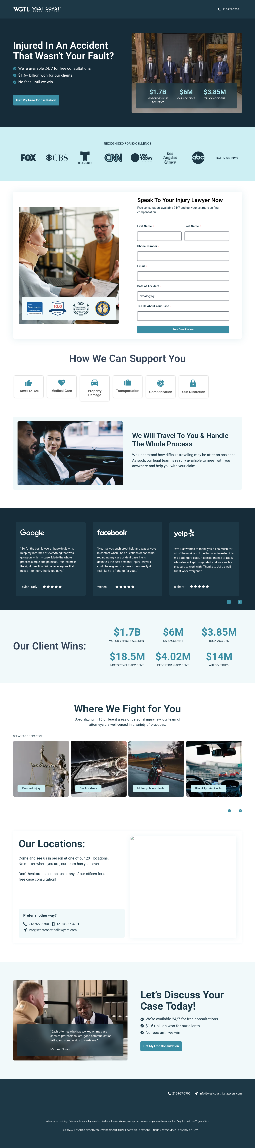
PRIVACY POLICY (188, 1129)
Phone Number (148, 246)
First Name (145, 226)
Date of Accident (149, 286)
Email (142, 266)
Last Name (193, 226)
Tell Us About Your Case (154, 306)
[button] (33, 788)
